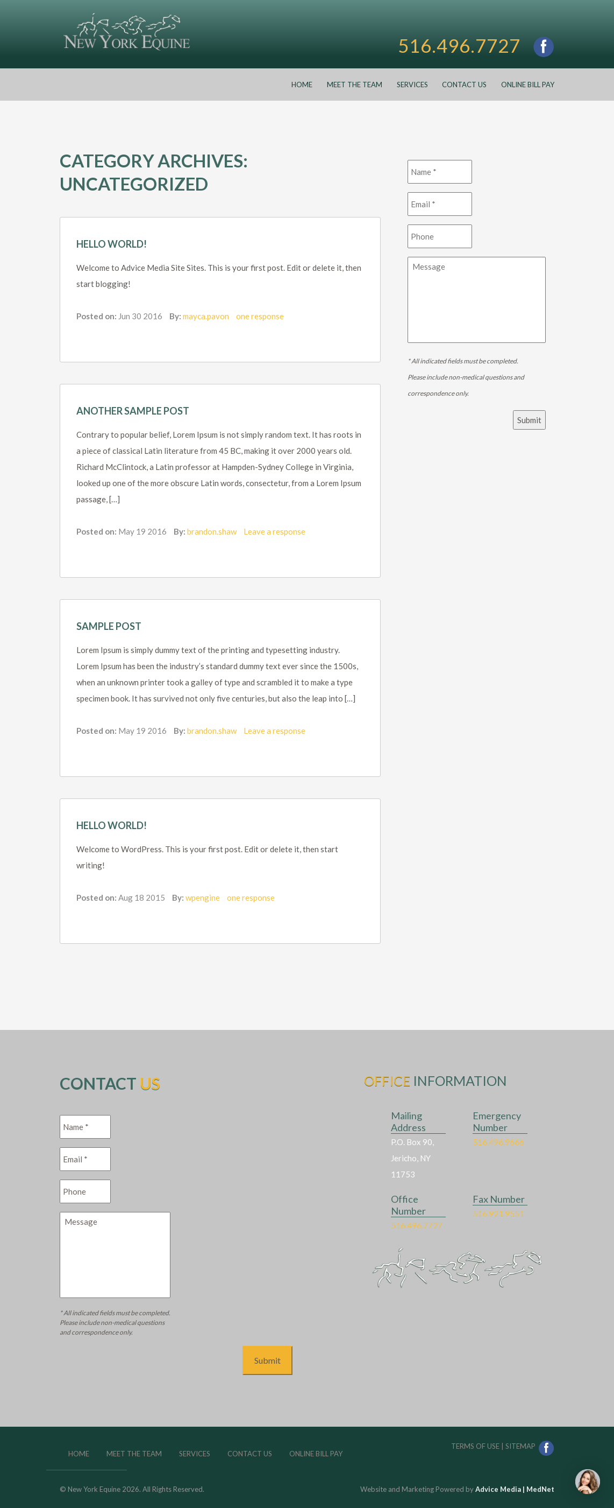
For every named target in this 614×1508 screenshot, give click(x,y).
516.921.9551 (498, 1213)
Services (412, 84)
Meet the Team (354, 84)
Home (301, 84)
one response (260, 316)
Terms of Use (475, 1446)
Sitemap (520, 1446)
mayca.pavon (206, 316)
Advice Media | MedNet (514, 1489)
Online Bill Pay (527, 84)
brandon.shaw (212, 531)
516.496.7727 (459, 45)
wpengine (202, 897)
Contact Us (464, 84)
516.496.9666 (498, 1142)
